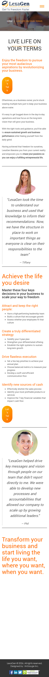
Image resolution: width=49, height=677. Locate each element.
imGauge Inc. (32, 666)
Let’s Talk (7, 85)
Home (10, 21)
